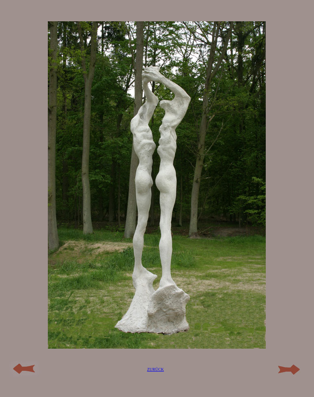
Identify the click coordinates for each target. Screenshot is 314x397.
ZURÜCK (155, 369)
